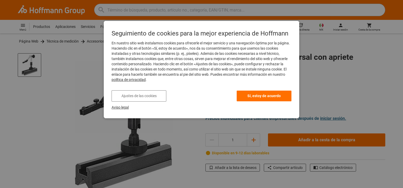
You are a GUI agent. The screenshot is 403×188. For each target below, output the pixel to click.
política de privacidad (129, 80)
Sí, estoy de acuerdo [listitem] (264, 96)
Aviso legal (120, 107)
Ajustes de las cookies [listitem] (139, 96)
